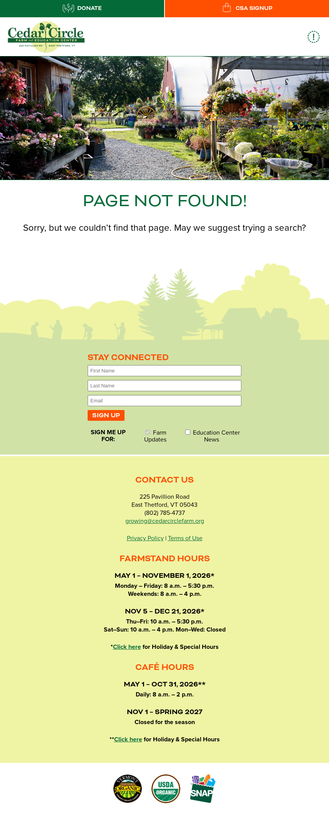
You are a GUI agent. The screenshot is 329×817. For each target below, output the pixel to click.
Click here (127, 647)
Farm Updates (155, 436)
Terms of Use (185, 538)
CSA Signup (247, 8)
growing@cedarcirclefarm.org (164, 521)
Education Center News (212, 436)
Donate (82, 8)
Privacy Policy (145, 538)
